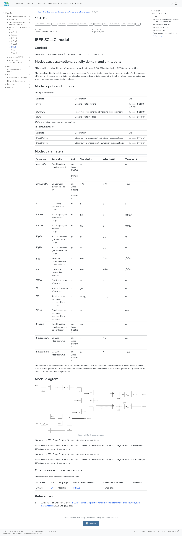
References (157, 36)
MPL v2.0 (77, 488)
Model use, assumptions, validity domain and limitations (166, 20)
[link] (29, 3)
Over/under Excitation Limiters (77, 12)
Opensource (72, 24)
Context (156, 16)
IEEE (123, 24)
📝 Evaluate (91, 523)
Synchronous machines (53, 12)
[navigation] (29, 13)
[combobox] (176, 3)
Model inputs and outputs (163, 24)
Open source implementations (165, 33)
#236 (137, 24)
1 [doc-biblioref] (101, 54)
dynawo (131, 24)
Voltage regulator (43, 24)
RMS (91, 24)
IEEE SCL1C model (159, 13)
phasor (98, 24)
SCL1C (95, 12)
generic (62, 24)
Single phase (114, 24)
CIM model (83, 24)
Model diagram (159, 30)
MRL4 (105, 24)
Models (38, 12)
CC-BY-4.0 (38, 534)
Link (52, 488)
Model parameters (160, 27)
